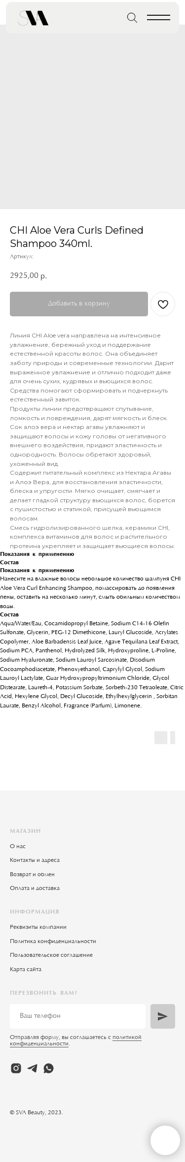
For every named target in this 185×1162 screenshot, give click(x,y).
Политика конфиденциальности (53, 942)
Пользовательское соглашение (51, 955)
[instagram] (16, 1068)
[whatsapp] (48, 1068)
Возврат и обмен (32, 875)
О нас (18, 847)
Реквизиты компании (38, 927)
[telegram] (32, 1068)
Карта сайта (25, 970)
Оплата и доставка (35, 888)
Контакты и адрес (33, 860)
